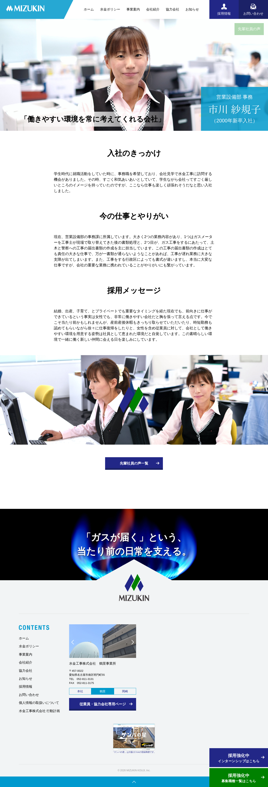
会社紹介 (153, 9)
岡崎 (125, 691)
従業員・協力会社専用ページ (103, 704)
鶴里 (103, 691)
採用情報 (25, 686)
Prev (74, 643)
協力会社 (172, 9)
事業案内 (133, 9)
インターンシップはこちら (238, 757)
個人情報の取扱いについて (39, 703)
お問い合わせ (29, 695)
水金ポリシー (110, 9)
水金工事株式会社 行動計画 (39, 711)
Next (130, 643)
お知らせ (192, 9)
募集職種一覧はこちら (238, 777)
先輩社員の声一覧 (134, 463)
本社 (80, 691)
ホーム (89, 9)
